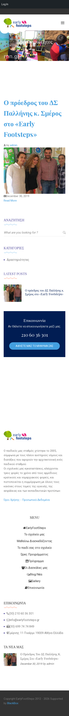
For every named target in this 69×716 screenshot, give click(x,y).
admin (13, 145)
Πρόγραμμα (35, 561)
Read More (10, 200)
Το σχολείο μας (34, 534)
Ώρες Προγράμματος (34, 554)
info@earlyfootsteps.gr (24, 620)
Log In (4, 4)
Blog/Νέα (34, 574)
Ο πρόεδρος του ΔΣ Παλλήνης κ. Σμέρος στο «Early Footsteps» (44, 292)
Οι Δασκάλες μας (35, 568)
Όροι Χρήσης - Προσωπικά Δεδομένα (27, 500)
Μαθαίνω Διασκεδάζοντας (34, 541)
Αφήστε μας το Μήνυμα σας (34, 345)
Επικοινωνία (34, 588)
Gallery (34, 581)
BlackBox (12, 703)
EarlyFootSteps (34, 528)
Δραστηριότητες (18, 260)
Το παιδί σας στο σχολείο (34, 548)
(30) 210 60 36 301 (21, 613)
